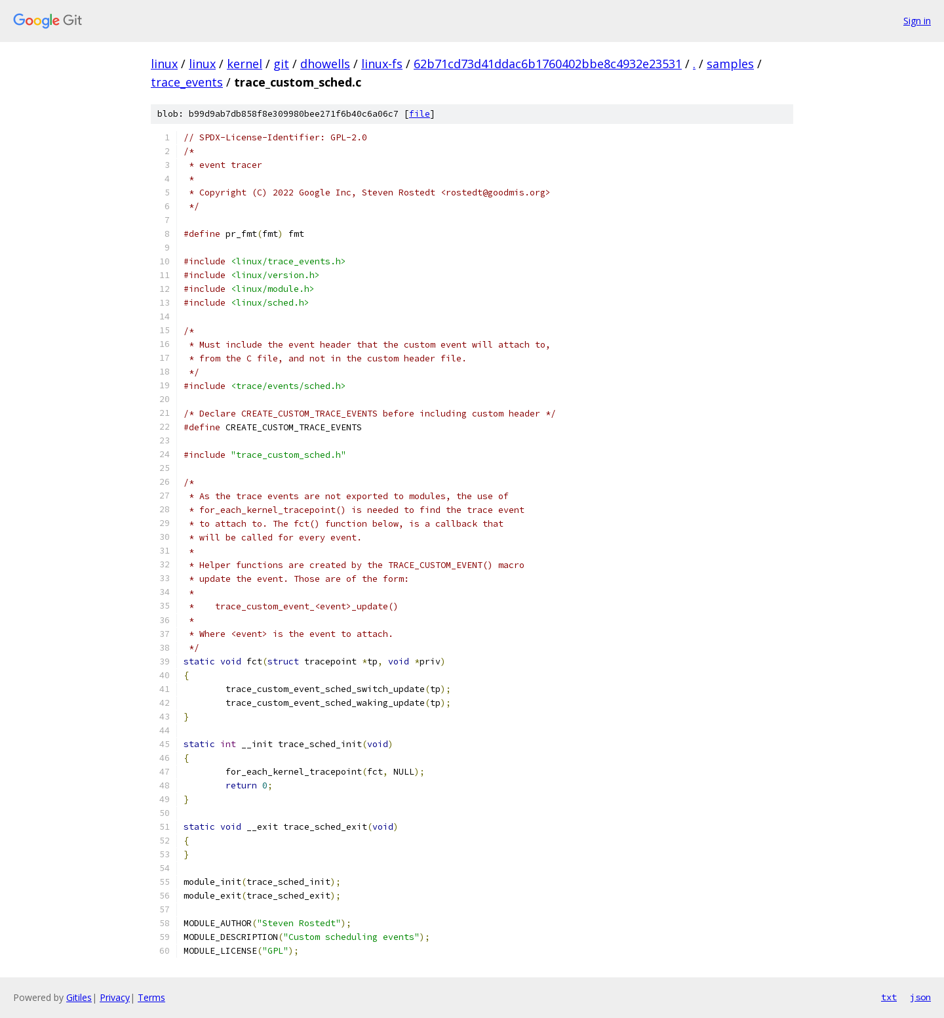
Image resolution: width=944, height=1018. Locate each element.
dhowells (325, 63)
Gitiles (79, 997)
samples (730, 63)
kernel (244, 63)
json (920, 997)
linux (164, 63)
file (419, 113)
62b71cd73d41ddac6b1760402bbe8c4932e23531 (548, 63)
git (281, 63)
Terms (151, 997)
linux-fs (382, 63)
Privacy (115, 997)
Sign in (917, 20)
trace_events (187, 82)
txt (889, 997)
